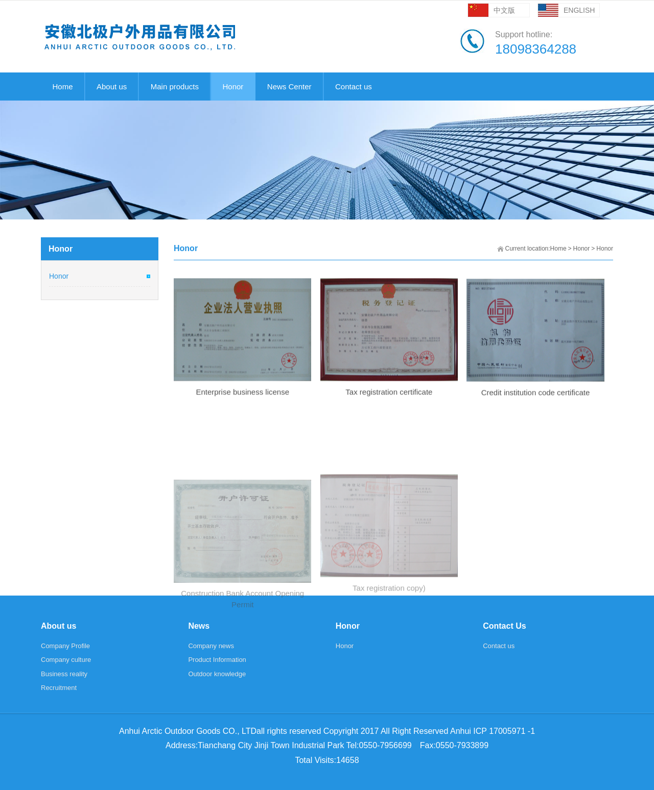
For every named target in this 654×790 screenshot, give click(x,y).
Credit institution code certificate (535, 403)
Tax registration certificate (388, 402)
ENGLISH (579, 10)
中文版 (504, 10)
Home (558, 248)
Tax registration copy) (389, 639)
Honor (581, 248)
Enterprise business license (242, 402)
